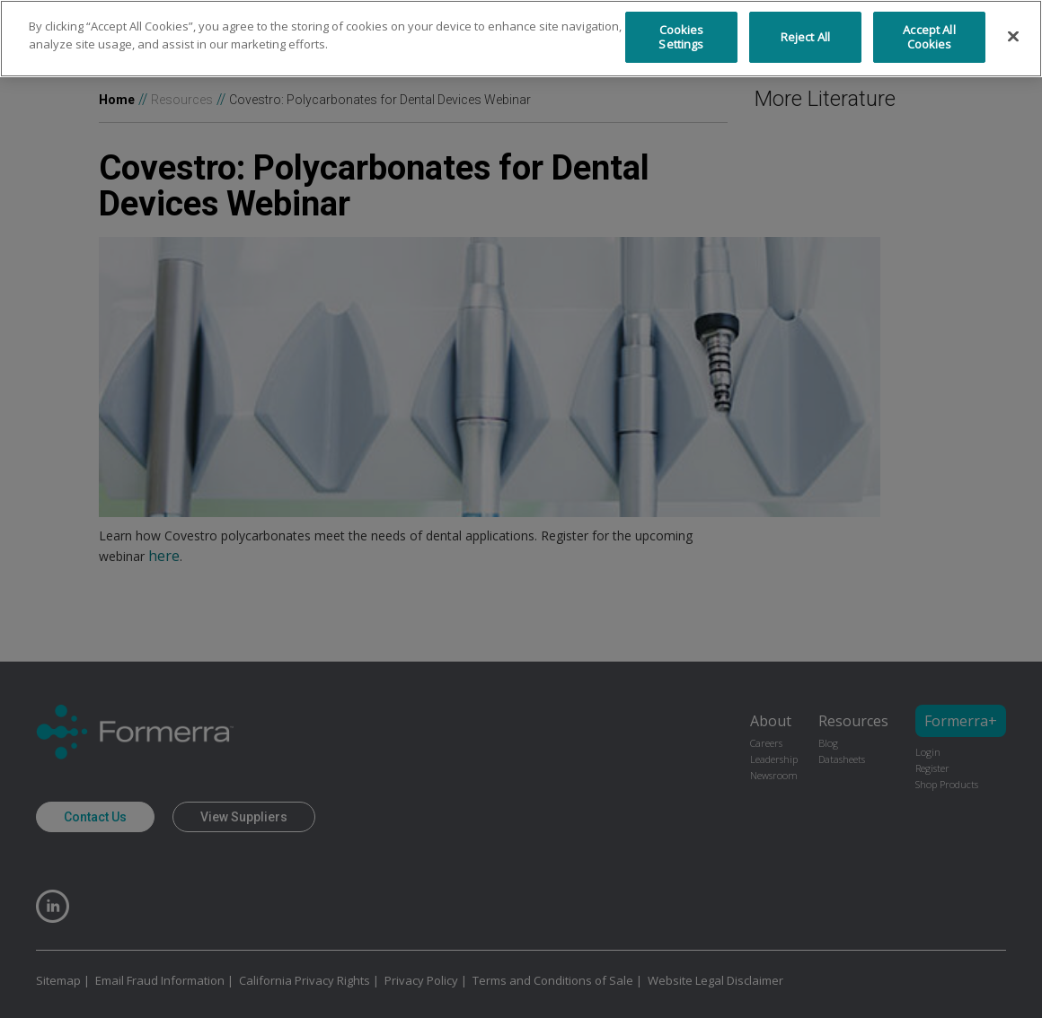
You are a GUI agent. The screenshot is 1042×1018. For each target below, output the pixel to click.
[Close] (1013, 37)
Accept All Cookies (929, 37)
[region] (521, 38)
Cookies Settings (680, 37)
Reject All (805, 37)
